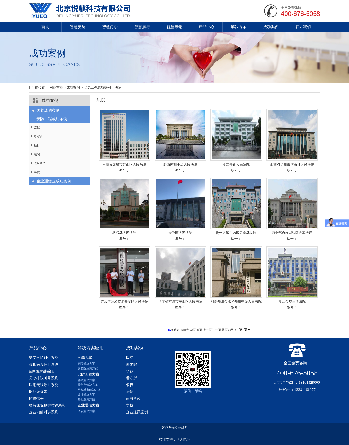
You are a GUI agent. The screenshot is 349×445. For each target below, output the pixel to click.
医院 (129, 358)
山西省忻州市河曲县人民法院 (292, 164)
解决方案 (238, 27)
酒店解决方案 (86, 411)
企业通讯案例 (137, 412)
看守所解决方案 (88, 385)
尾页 (225, 330)
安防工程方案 (88, 374)
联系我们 (303, 27)
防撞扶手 (36, 398)
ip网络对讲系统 (41, 371)
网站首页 (56, 87)
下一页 (216, 330)
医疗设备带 (38, 392)
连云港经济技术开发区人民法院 (124, 301)
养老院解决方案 (88, 368)
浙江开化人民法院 (236, 164)
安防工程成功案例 (97, 87)
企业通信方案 (88, 405)
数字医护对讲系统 (43, 358)
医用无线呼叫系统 (43, 385)
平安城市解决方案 (89, 389)
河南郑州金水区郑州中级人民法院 (236, 301)
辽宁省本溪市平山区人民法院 (180, 301)
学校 (37, 172)
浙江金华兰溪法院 (292, 301)
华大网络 (183, 439)
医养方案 (85, 358)
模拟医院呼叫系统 (43, 365)
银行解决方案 (86, 394)
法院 (117, 87)
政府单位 (40, 163)
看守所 (38, 136)
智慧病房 (142, 27)
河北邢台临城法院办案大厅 (292, 233)
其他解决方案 (86, 399)
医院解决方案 (86, 363)
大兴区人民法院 (180, 233)
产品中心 (206, 27)
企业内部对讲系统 (43, 412)
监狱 (37, 127)
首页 (45, 27)
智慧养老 (174, 27)
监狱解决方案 (86, 380)
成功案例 (271, 27)
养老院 (131, 365)
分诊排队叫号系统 (43, 378)
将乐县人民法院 (124, 233)
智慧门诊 (110, 27)
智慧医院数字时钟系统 (47, 405)
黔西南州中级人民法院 (180, 164)
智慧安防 (77, 27)
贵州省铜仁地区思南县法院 (236, 233)
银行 (37, 145)
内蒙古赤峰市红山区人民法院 (124, 164)
